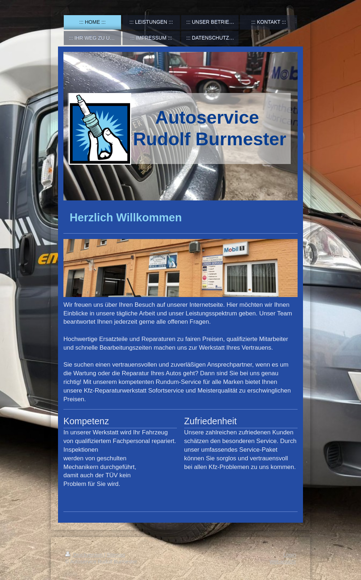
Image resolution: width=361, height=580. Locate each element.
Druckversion (84, 555)
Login (290, 555)
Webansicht (282, 561)
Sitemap (116, 555)
